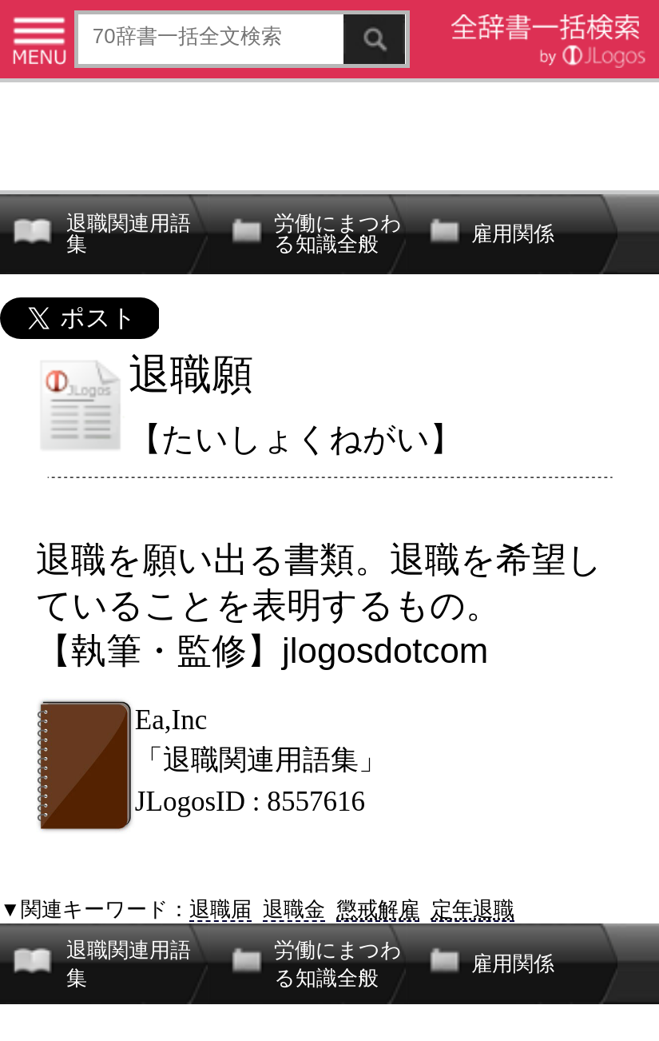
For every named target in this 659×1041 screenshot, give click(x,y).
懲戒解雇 (377, 909)
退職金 (294, 909)
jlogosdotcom (385, 650)
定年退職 (472, 909)
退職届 (220, 909)
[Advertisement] (329, 133)
